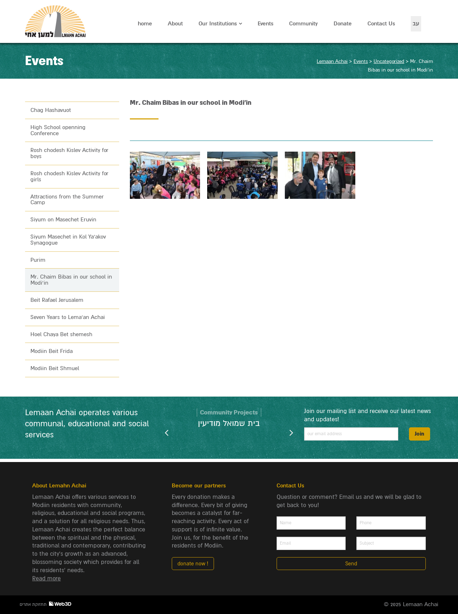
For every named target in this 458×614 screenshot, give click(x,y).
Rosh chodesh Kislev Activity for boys (69, 153)
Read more (46, 578)
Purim (37, 260)
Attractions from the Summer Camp (67, 199)
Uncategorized (389, 61)
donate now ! (192, 563)
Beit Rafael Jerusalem (56, 300)
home (145, 23)
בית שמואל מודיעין (229, 423)
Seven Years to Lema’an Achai (67, 317)
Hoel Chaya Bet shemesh (61, 334)
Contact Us (381, 23)
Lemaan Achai (56, 21)
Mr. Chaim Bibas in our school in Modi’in (71, 279)
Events (265, 23)
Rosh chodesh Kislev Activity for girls (69, 176)
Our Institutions (218, 23)
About (175, 23)
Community (303, 23)
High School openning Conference (58, 130)
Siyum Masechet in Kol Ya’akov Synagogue (68, 239)
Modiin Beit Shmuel (54, 368)
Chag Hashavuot (50, 110)
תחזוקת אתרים (45, 604)
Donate (342, 23)
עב (416, 23)
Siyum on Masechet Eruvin (63, 219)
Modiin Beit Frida (51, 351)
